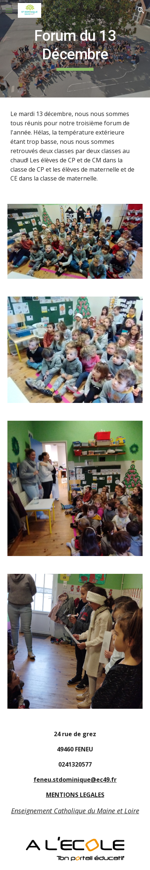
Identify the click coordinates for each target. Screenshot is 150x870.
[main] (75, 49)
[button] (9, 10)
